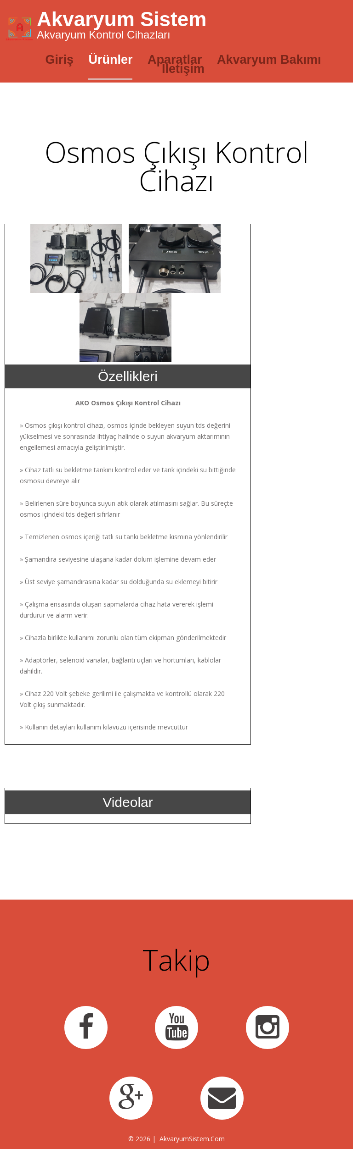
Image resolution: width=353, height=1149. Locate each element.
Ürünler (110, 59)
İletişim (183, 69)
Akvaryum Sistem (121, 19)
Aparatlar (175, 59)
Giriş (59, 59)
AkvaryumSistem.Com (192, 1138)
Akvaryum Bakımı (269, 59)
